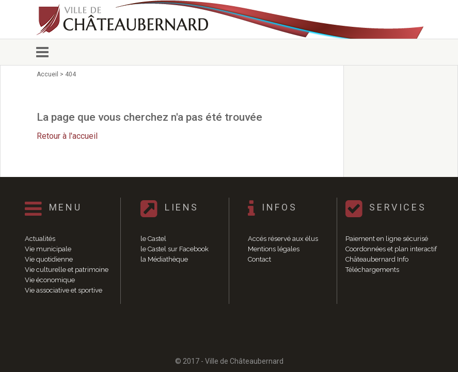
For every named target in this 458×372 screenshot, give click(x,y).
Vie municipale (48, 249)
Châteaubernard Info (376, 259)
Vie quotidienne (49, 259)
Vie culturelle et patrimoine (66, 269)
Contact (259, 259)
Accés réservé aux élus (283, 238)
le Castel (153, 238)
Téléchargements (372, 269)
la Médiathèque (164, 259)
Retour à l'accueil (67, 136)
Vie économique (50, 280)
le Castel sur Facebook (174, 249)
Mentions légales (273, 249)
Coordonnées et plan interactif (391, 249)
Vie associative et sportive (63, 290)
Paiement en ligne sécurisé (386, 238)
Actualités (40, 238)
